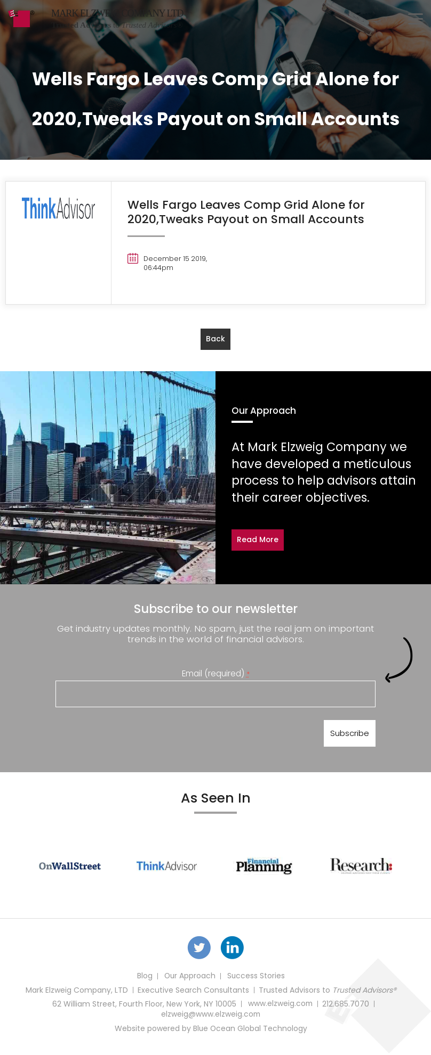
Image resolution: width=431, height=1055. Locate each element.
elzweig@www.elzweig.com (211, 1016)
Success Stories (256, 978)
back (215, 338)
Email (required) (216, 672)
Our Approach (189, 978)
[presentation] (136, 735)
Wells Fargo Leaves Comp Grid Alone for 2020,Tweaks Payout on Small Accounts (247, 211)
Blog (143, 978)
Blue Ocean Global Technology (250, 1030)
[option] (69, 867)
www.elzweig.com (280, 1006)
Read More (258, 540)
